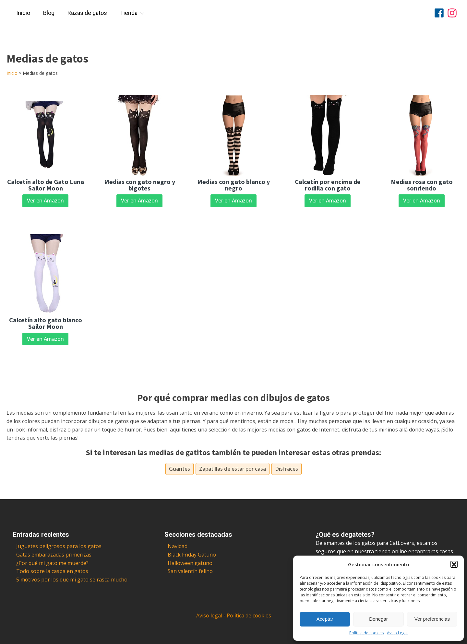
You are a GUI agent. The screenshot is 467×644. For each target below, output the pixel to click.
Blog (48, 12)
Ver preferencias (432, 619)
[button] (454, 564)
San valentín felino (190, 571)
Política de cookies (366, 633)
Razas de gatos (87, 12)
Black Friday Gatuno (192, 554)
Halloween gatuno (190, 563)
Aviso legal (209, 615)
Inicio (23, 12)
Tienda (132, 12)
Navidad (177, 546)
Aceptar (325, 619)
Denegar (378, 619)
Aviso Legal (397, 633)
